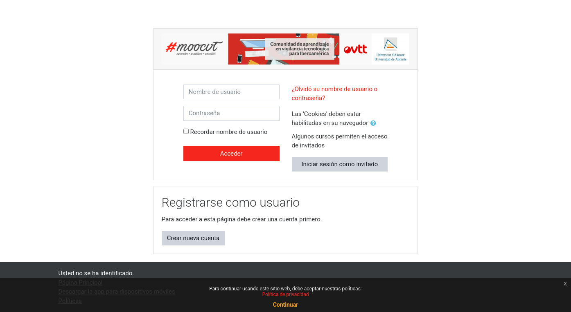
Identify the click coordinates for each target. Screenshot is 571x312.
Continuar (285, 304)
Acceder (231, 153)
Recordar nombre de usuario (228, 132)
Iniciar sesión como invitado (339, 164)
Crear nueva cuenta (193, 238)
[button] (375, 123)
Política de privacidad (285, 294)
